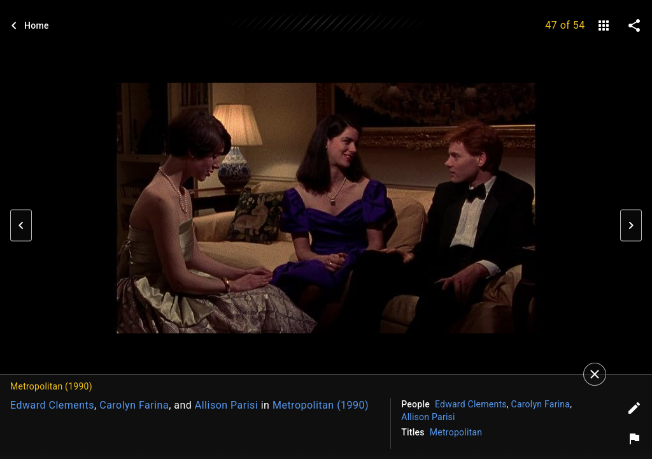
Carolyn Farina (134, 405)
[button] (21, 226)
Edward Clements (52, 405)
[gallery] (603, 25)
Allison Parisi (226, 405)
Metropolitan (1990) (321, 405)
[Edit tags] (634, 408)
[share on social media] (634, 25)
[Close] (594, 374)
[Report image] (634, 438)
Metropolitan (456, 432)
